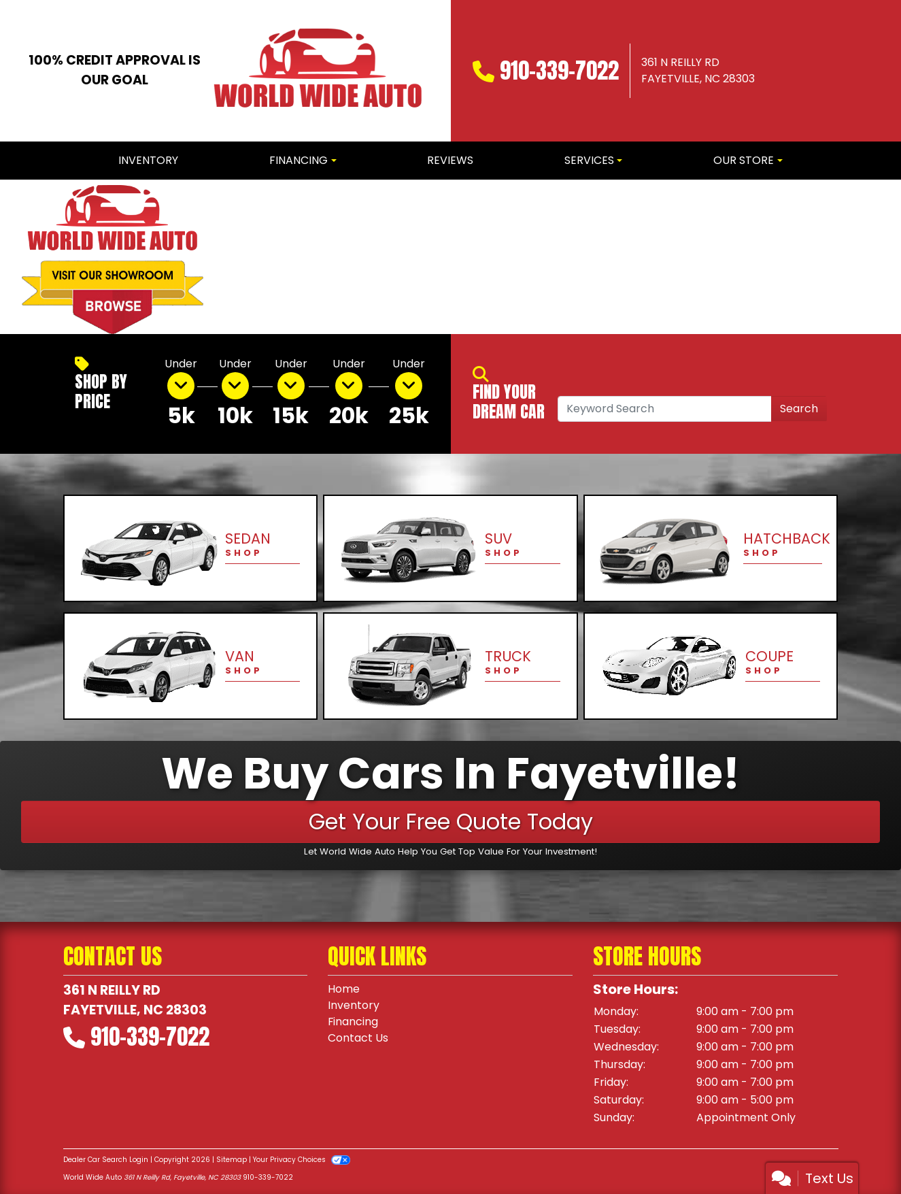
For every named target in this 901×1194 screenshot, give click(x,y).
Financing (353, 1021)
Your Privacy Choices (301, 1160)
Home (344, 989)
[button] (237, 257)
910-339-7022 (559, 70)
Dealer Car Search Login (105, 1160)
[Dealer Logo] (317, 71)
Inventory (353, 1005)
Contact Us (358, 1038)
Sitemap (231, 1160)
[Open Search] (665, 409)
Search (799, 408)
